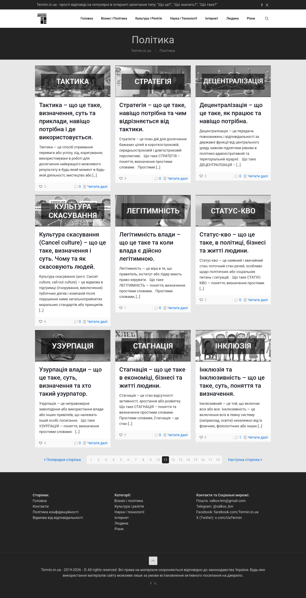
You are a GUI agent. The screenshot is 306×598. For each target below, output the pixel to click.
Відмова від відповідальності (58, 517)
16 (203, 460)
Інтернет (121, 517)
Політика (167, 51)
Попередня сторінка (62, 460)
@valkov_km (223, 506)
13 (180, 460)
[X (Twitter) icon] (267, 5)
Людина (121, 523)
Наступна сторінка (245, 460)
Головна (40, 501)
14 (188, 460)
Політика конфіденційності (56, 512)
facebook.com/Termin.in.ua (236, 512)
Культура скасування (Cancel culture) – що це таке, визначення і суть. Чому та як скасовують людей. (72, 250)
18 (218, 460)
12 (173, 460)
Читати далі (97, 186)
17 (210, 460)
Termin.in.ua (141, 51)
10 (158, 460)
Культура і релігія (129, 506)
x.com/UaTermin (228, 517)
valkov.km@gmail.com (227, 501)
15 (195, 460)
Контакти (41, 506)
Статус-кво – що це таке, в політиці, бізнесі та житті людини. (233, 242)
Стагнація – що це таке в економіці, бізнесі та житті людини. (152, 377)
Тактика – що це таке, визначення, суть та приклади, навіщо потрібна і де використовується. (70, 121)
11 (166, 460)
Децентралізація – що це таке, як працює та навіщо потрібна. (231, 113)
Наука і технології (129, 512)
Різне (119, 529)
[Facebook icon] (262, 5)
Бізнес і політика (128, 501)
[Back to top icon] (153, 561)
